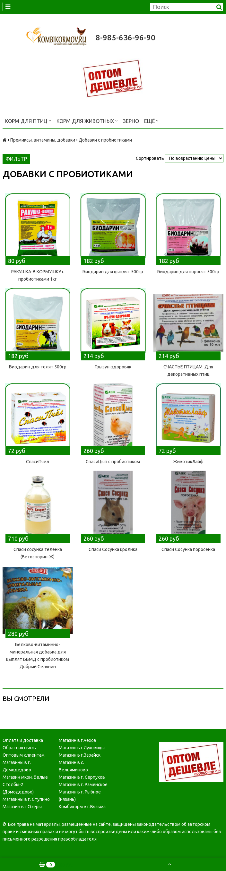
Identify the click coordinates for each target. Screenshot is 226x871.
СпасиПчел (37, 461)
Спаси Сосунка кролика (113, 549)
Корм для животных (87, 121)
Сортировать (150, 158)
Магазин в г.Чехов (77, 740)
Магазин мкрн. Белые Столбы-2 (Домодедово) (25, 784)
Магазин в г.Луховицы (82, 747)
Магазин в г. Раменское (83, 784)
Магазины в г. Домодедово (17, 766)
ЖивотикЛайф (188, 461)
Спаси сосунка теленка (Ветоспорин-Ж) (37, 553)
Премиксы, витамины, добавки (42, 140)
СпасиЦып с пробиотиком (113, 461)
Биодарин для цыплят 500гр (113, 271)
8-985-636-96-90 (125, 37)
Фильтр (16, 159)
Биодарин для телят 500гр (37, 366)
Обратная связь (19, 747)
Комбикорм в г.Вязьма (82, 806)
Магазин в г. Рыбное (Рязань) (80, 795)
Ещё (151, 121)
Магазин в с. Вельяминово (73, 766)
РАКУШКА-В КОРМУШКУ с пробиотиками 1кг (37, 275)
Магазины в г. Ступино (26, 799)
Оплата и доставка (23, 740)
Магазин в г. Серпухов (82, 777)
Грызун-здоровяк (113, 366)
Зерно (131, 121)
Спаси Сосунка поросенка (188, 549)
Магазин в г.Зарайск (79, 755)
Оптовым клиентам (24, 755)
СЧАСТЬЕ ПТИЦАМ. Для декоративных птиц (188, 370)
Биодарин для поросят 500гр (188, 271)
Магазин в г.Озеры (22, 806)
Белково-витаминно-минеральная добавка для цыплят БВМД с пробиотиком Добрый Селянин (37, 655)
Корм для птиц (28, 121)
